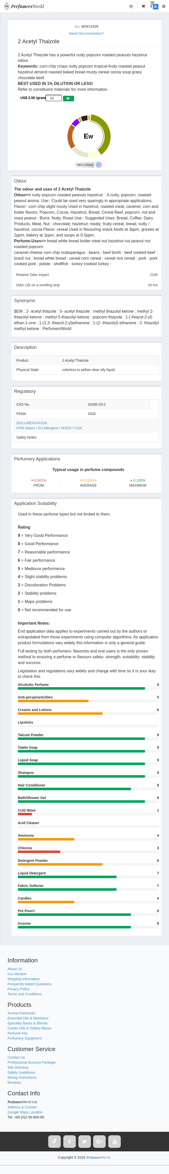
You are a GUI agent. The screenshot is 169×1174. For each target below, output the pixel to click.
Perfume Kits (18, 1033)
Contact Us (16, 1057)
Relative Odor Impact (87, 274)
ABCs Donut (85, 165)
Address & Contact (22, 1107)
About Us (15, 969)
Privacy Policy (18, 989)
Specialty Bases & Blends (28, 1023)
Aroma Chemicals (21, 1013)
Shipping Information (24, 979)
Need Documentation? (86, 33)
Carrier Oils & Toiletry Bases (29, 1028)
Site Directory (18, 1067)
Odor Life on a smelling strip (87, 285)
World (27, 6)
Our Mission (17, 974)
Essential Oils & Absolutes (28, 1018)
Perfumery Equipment (24, 1038)
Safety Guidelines (21, 1072)
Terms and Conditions (24, 994)
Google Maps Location (25, 1112)
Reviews (14, 1083)
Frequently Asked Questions (29, 984)
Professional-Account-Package (31, 1062)
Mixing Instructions (22, 1077)
